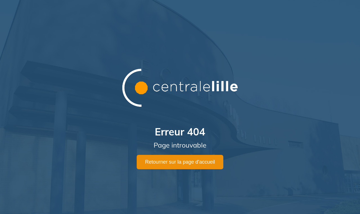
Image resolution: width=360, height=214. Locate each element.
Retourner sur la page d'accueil (180, 162)
